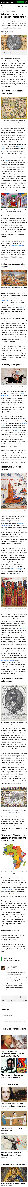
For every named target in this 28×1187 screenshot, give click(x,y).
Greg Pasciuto (9, 33)
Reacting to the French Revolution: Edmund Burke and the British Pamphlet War (12, 1053)
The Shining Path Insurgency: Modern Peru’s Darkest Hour (12, 1076)
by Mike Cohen (4, 1133)
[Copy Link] (20, 1001)
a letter (7, 160)
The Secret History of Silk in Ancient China (11, 1129)
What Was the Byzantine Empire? (12, 960)
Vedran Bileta (5, 1185)
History (13, 11)
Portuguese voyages (16, 569)
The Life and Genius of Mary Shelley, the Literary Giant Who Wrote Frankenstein (13, 1105)
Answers (10, 1185)
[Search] (15, 6)
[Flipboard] (23, 1000)
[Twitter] (14, 1000)
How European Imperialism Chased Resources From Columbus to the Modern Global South (13, 1154)
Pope (2, 225)
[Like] (7, 997)
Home (2, 11)
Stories (8, 11)
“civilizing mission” (6, 889)
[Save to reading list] (11, 52)
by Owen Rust (4, 1157)
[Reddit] (17, 1001)
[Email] (26, 1000)
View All (4, 1032)
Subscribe (20, 2)
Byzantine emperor (17, 245)
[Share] (17, 52)
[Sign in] (22, 6)
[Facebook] (11, 1000)
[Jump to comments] (5, 52)
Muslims (21, 307)
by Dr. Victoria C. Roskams (6, 1108)
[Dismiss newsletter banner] (26, 2)
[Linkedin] (8, 1000)
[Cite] (23, 52)
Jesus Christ (22, 628)
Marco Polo (17, 430)
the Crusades (5, 300)
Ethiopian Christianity (7, 660)
